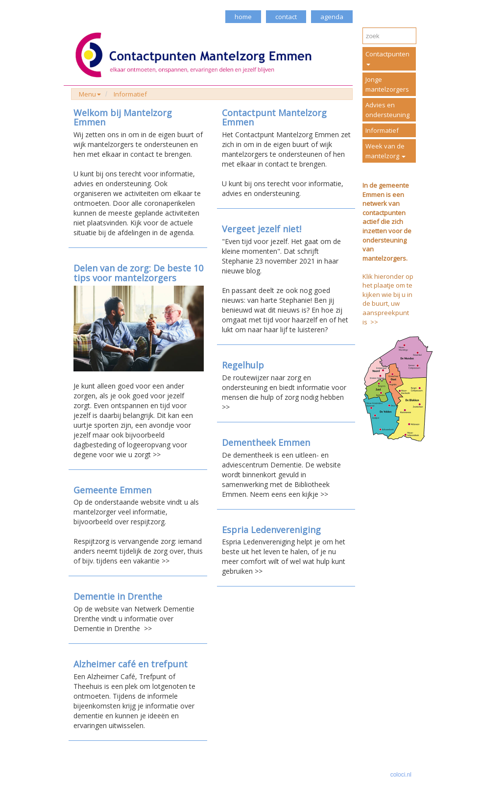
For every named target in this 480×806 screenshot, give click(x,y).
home (243, 16)
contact (286, 16)
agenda (331, 16)
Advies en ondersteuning (387, 109)
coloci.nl (400, 774)
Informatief (130, 94)
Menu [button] (90, 94)
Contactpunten (387, 57)
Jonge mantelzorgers (387, 84)
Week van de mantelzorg (385, 151)
